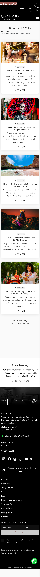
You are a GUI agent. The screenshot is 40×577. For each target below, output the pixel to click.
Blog (1, 31)
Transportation (7, 487)
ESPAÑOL (22, 7)
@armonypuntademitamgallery (20, 369)
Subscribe (20, 532)
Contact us (5, 491)
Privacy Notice (7, 512)
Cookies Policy (7, 508)
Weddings (5, 483)
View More (20, 90)
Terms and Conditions (10, 504)
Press (3, 496)
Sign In (37, 7)
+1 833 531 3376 (9, 430)
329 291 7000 (8, 445)
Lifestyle (8, 31)
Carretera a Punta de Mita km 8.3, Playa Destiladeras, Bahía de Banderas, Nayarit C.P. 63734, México (19, 420)
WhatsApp (15, 436)
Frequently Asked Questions (12, 500)
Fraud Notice (6, 516)
